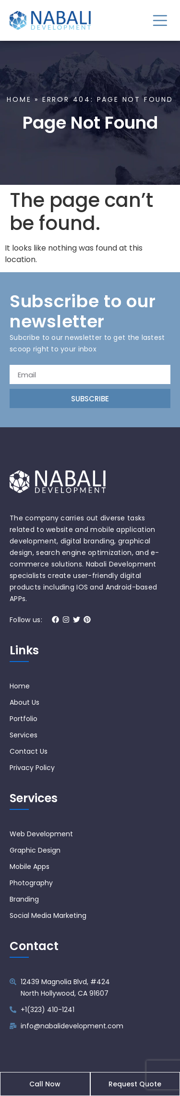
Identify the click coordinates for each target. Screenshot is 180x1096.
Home (19, 99)
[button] (159, 20)
